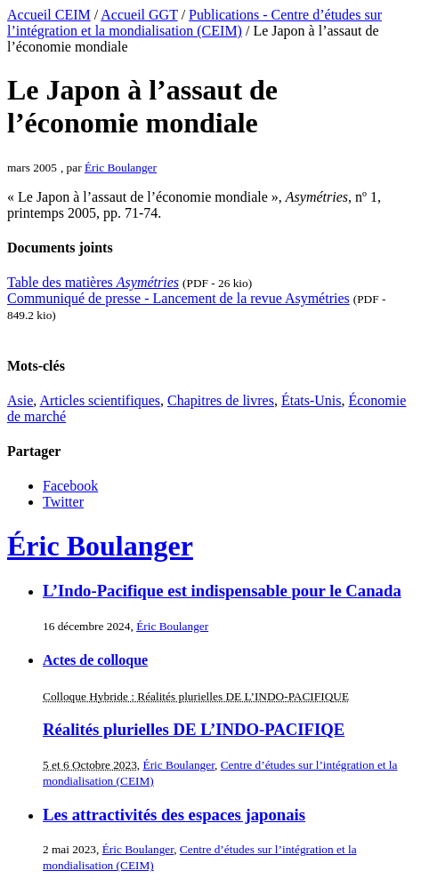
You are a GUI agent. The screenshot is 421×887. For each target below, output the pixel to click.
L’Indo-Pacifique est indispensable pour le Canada (222, 590)
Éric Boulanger (121, 167)
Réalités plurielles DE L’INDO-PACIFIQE (193, 729)
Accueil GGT (139, 14)
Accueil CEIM (49, 14)
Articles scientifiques (99, 400)
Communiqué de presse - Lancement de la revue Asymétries (178, 298)
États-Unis (311, 400)
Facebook (70, 485)
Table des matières (93, 282)
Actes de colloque (95, 659)
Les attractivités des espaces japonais (174, 814)
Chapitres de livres (220, 400)
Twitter (63, 501)
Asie (20, 400)
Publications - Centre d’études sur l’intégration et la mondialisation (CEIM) (194, 22)
